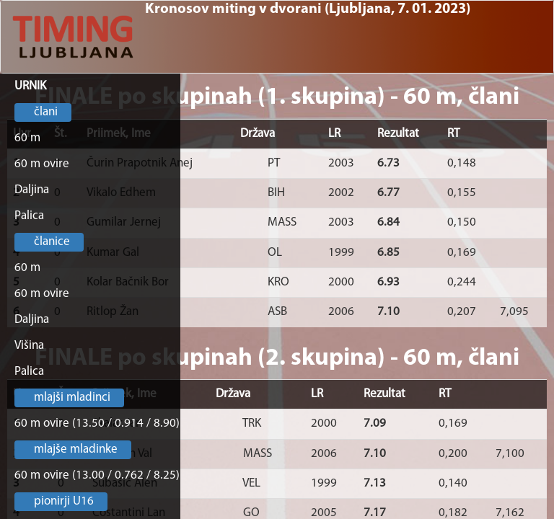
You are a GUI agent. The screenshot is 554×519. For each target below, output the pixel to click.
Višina (29, 346)
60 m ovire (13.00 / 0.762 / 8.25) (97, 475)
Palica (29, 216)
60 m (27, 138)
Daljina (31, 190)
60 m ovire (41, 164)
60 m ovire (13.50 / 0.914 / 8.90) (97, 423)
